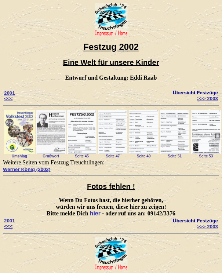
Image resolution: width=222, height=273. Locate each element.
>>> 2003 (207, 98)
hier (95, 213)
